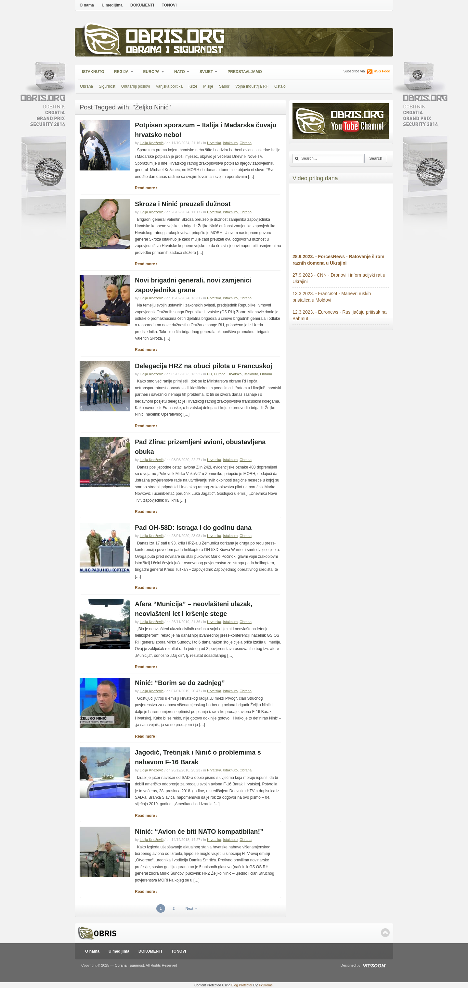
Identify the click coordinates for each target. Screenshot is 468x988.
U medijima (112, 5)
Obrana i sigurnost (174, 51)
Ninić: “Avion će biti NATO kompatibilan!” (199, 831)
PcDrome (266, 985)
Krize (192, 86)
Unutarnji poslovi (135, 86)
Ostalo (280, 86)
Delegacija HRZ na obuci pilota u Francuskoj (203, 365)
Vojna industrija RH (251, 86)
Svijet (206, 72)
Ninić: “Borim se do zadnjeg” (180, 682)
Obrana (86, 86)
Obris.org (175, 38)
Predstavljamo (245, 71)
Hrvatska (214, 143)
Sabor (224, 86)
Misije (208, 86)
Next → (192, 908)
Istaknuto (93, 71)
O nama (87, 5)
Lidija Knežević (151, 143)
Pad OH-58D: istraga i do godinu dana (193, 527)
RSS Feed (382, 71)
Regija (122, 72)
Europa (151, 72)
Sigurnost (107, 86)
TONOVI (169, 5)
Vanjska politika (169, 86)
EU (209, 374)
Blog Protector (242, 985)
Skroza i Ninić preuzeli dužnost (183, 203)
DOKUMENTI (142, 5)
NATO (180, 72)
